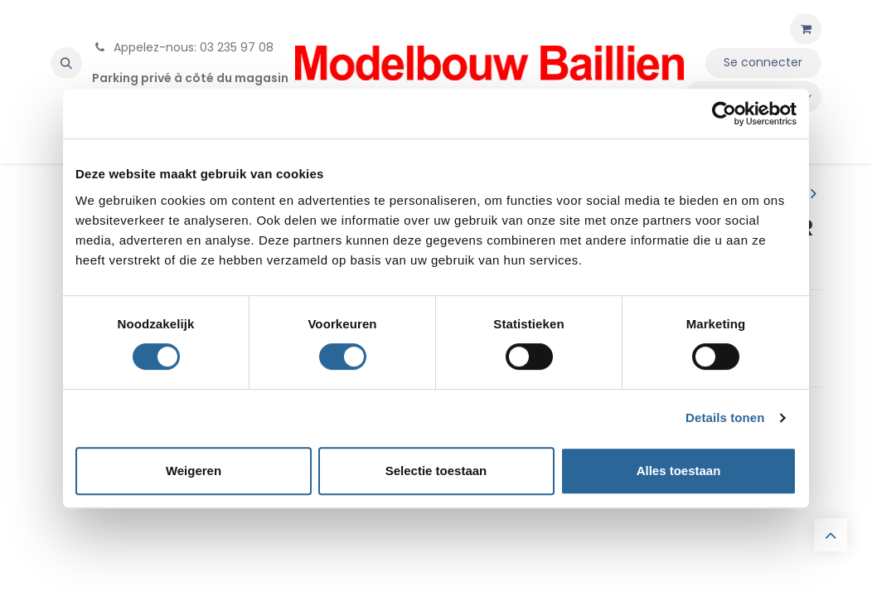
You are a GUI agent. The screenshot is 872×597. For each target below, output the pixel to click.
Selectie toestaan (436, 471)
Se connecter (763, 62)
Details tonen (724, 417)
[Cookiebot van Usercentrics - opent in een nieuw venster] (724, 113)
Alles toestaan (679, 471)
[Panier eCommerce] (805, 29)
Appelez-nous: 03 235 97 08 (183, 47)
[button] (66, 63)
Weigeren (193, 471)
